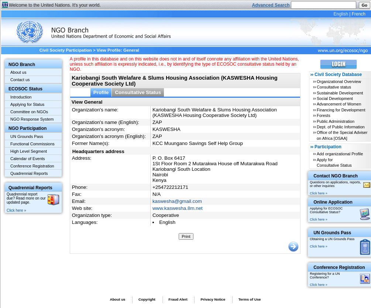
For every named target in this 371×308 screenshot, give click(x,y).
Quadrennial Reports (29, 173)
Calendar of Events (27, 158)
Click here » (16, 210)
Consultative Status (138, 92)
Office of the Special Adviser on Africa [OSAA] (342, 135)
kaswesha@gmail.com (177, 201)
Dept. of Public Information (341, 127)
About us (18, 72)
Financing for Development (341, 110)
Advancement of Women (339, 104)
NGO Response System (32, 119)
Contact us (20, 79)
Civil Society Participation (65, 50)
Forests (323, 115)
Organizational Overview (339, 81)
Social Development (335, 98)
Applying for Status (27, 104)
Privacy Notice (212, 299)
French (358, 14)
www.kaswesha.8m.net (177, 208)
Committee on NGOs (29, 112)
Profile (101, 92)
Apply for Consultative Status (334, 162)
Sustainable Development (340, 93)
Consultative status (334, 87)
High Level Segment (28, 151)
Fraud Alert (177, 299)
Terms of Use (249, 299)
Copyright (146, 299)
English (340, 14)
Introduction (20, 97)
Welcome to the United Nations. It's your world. (55, 5)
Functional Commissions (32, 144)
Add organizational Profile (340, 154)
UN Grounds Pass (26, 136)
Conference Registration (32, 166)
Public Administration (335, 121)
